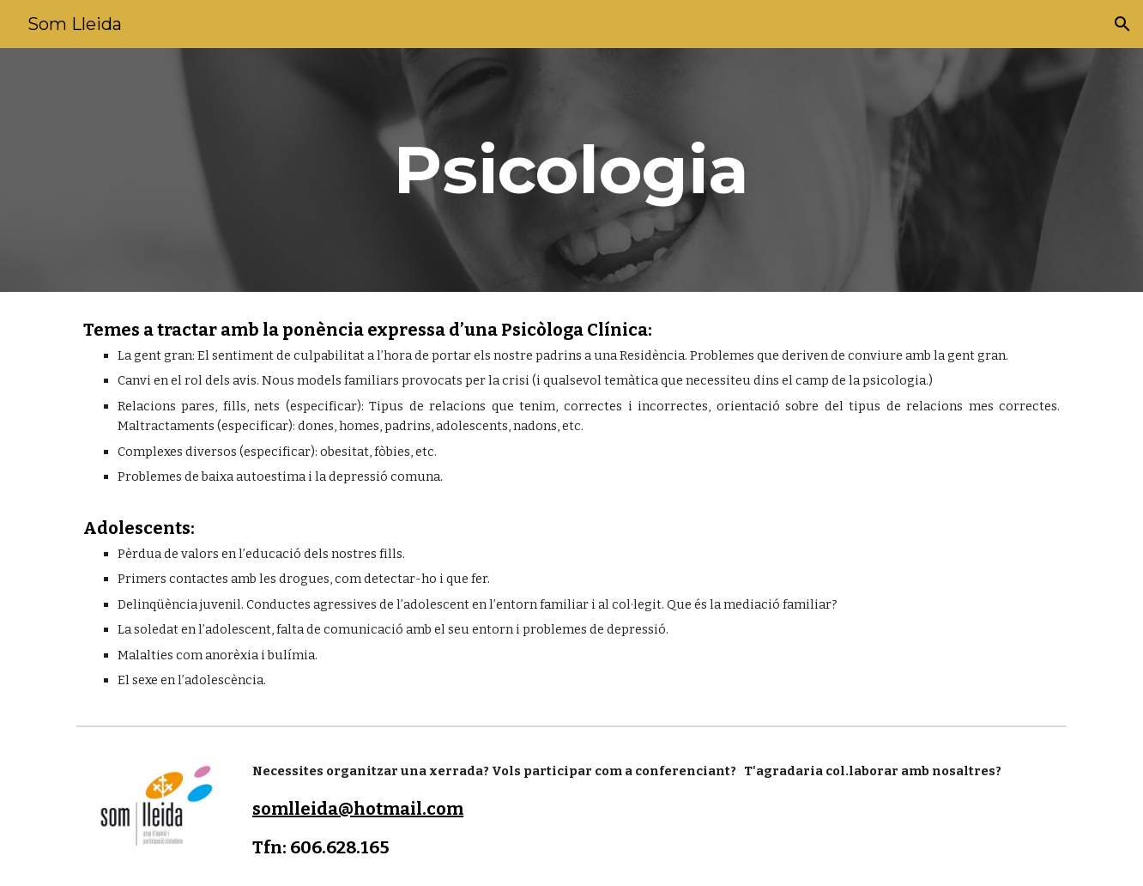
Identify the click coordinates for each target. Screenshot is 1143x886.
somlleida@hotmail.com (357, 808)
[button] (1122, 24)
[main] (571, 170)
